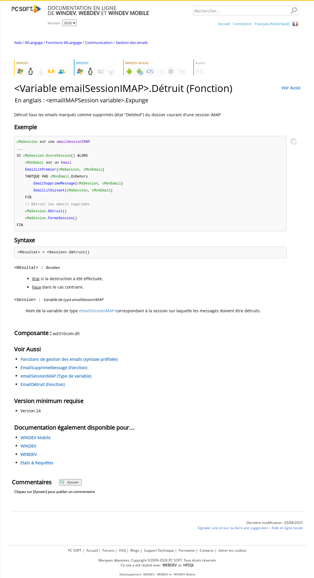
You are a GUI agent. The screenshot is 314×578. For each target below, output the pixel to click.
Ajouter (69, 485)
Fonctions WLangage (64, 42)
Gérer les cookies (232, 550)
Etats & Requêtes (36, 466)
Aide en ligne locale (287, 531)
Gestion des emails (132, 42)
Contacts (207, 550)
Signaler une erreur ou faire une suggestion (233, 531)
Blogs (134, 550)
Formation (187, 550)
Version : (55, 23)
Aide (18, 42)
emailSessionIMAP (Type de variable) (55, 380)
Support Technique (159, 550)
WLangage (34, 42)
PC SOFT (75, 550)
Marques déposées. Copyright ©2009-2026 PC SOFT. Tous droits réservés (157, 560)
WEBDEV (28, 458)
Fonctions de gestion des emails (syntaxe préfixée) (68, 363)
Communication (99, 42)
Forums (108, 550)
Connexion (242, 23)
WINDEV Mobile (35, 441)
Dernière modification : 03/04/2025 (274, 526)
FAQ (122, 550)
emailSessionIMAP (96, 314)
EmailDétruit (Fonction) (42, 388)
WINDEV (28, 450)
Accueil (224, 23)
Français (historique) (272, 23)
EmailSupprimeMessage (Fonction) (53, 371)
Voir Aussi (290, 88)
